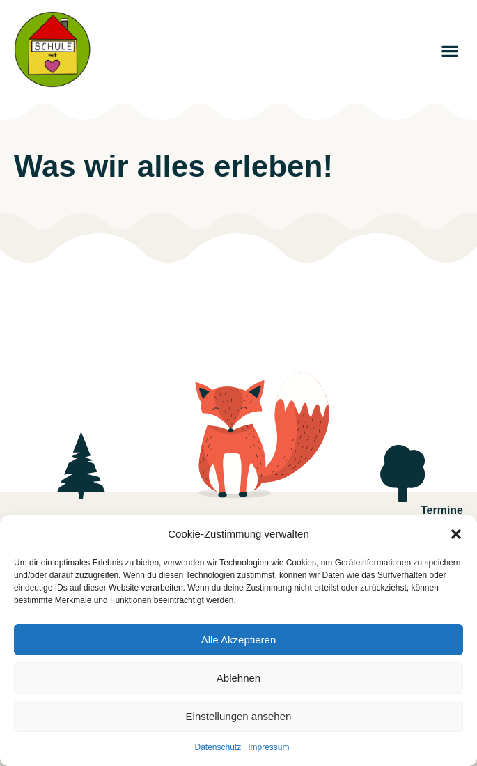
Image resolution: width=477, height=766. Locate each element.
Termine (442, 510)
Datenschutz (217, 747)
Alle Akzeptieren (238, 640)
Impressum (268, 747)
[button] (456, 534)
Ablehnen (238, 678)
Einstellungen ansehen (239, 716)
